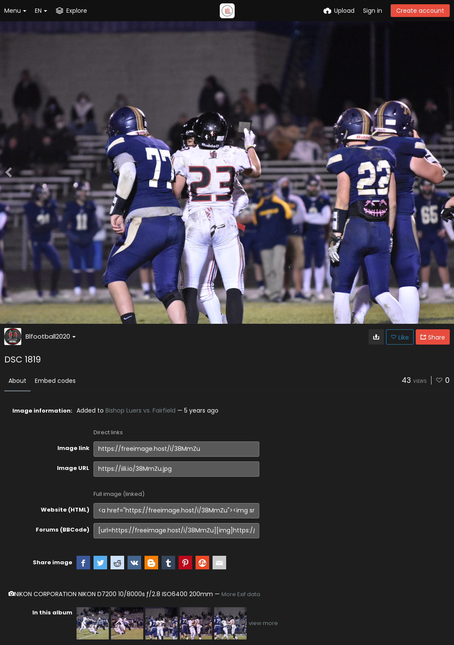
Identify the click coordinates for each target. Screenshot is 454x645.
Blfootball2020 (51, 336)
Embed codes (55, 380)
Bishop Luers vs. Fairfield (140, 410)
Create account (420, 10)
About (17, 380)
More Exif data (240, 594)
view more (263, 623)
